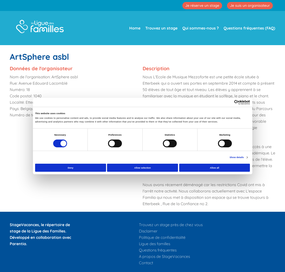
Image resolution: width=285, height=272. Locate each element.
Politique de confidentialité (162, 237)
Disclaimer (148, 231)
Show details (237, 157)
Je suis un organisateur (250, 5)
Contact (146, 262)
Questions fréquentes (158, 250)
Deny (70, 168)
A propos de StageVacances (164, 256)
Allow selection (142, 168)
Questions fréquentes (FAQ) (249, 28)
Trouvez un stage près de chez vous (171, 224)
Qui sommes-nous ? (200, 28)
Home (134, 28)
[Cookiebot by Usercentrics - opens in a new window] (228, 102)
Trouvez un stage (161, 28)
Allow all (214, 168)
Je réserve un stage (202, 5)
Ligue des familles (154, 243)
